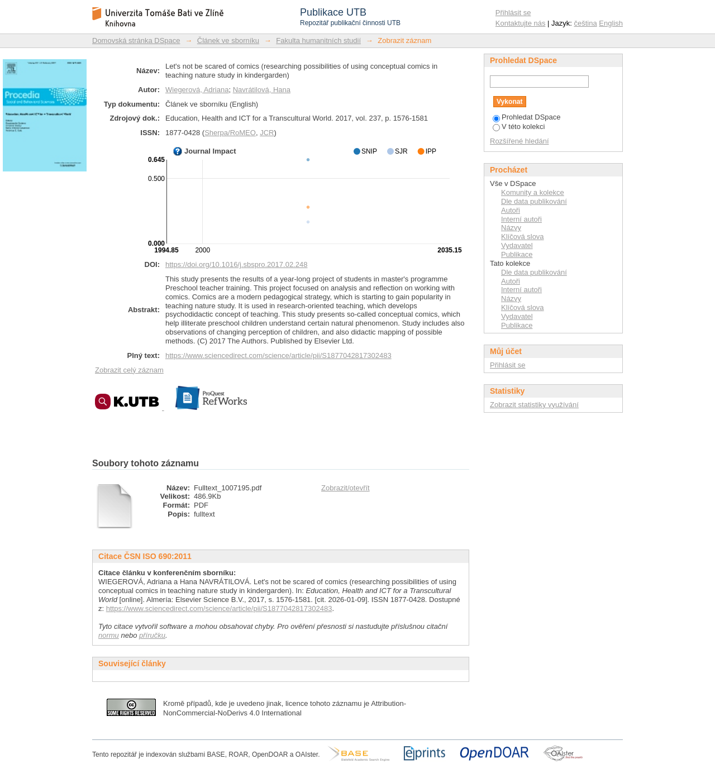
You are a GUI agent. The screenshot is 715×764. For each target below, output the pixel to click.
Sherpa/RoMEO (230, 132)
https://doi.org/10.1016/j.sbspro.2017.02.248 (236, 264)
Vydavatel (517, 245)
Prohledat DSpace (527, 117)
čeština (585, 23)
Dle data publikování (534, 201)
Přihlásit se (513, 12)
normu (108, 635)
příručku (152, 635)
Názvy (511, 227)
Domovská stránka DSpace (136, 40)
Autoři (510, 210)
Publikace (516, 254)
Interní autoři (521, 219)
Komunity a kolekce (532, 192)
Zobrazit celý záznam (129, 370)
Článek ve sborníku (228, 40)
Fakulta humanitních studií (318, 40)
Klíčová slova (522, 236)
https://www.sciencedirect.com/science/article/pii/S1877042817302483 (278, 355)
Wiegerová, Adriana (196, 89)
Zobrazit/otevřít (345, 488)
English (611, 23)
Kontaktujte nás (520, 23)
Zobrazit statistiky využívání (534, 404)
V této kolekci (519, 126)
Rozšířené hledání (519, 141)
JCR (267, 132)
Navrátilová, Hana (261, 89)
